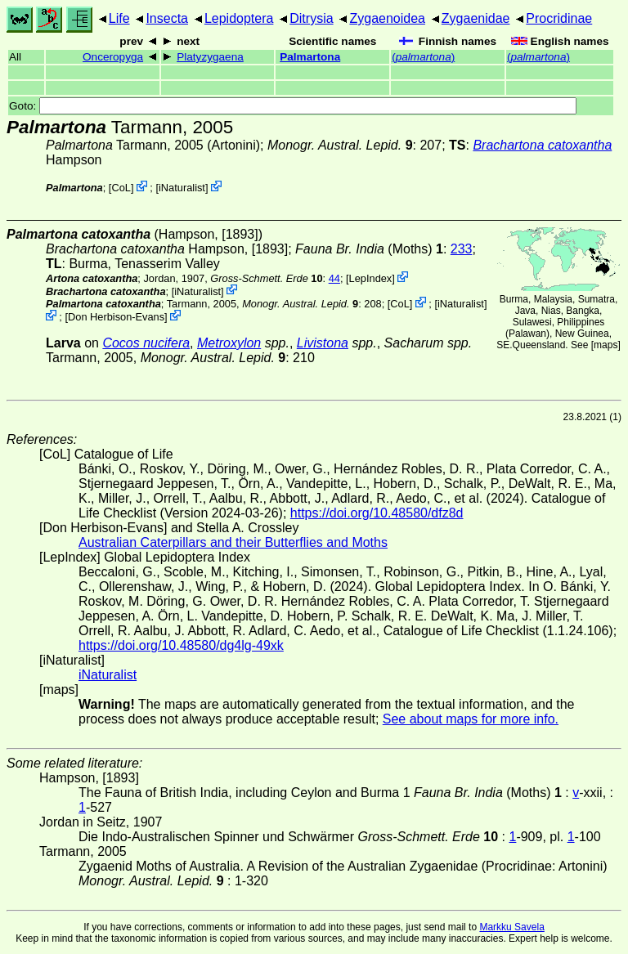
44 (334, 278)
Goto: (292, 106)
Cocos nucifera (146, 343)
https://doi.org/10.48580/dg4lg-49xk (181, 645)
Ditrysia (311, 18)
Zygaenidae (476, 18)
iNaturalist (182, 187)
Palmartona (310, 57)
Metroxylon (229, 343)
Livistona (322, 343)
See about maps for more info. (470, 719)
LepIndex (370, 278)
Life (119, 18)
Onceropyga (113, 57)
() (423, 57)
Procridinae (559, 18)
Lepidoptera (239, 18)
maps (605, 345)
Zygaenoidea (387, 18)
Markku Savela (511, 927)
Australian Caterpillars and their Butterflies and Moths (233, 542)
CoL (120, 187)
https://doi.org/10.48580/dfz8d (377, 513)
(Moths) (369, 249)
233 (462, 249)
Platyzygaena (210, 57)
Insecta (167, 18)
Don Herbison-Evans (116, 317)
